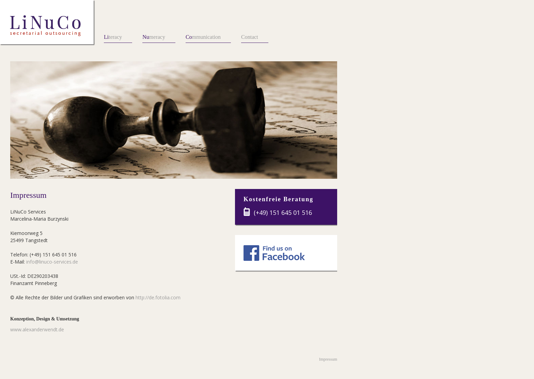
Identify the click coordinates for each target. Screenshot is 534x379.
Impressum (328, 359)
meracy (153, 37)
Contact (249, 37)
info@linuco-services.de (52, 261)
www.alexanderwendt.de (37, 329)
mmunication (203, 37)
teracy (113, 37)
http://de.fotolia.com (158, 297)
